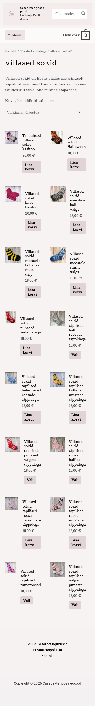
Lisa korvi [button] (29, 167)
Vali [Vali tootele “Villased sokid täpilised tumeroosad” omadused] (26, 600)
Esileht (10, 51)
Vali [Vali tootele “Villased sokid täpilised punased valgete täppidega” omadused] (30, 480)
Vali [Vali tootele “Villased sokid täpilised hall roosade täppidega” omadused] (75, 355)
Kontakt (47, 656)
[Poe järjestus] (44, 112)
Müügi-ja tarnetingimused (47, 644)
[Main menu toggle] (15, 35)
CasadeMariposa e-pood (32, 9)
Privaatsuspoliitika (47, 650)
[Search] (83, 14)
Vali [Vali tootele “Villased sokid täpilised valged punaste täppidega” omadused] (75, 605)
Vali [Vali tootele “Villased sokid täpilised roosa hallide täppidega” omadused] (75, 480)
